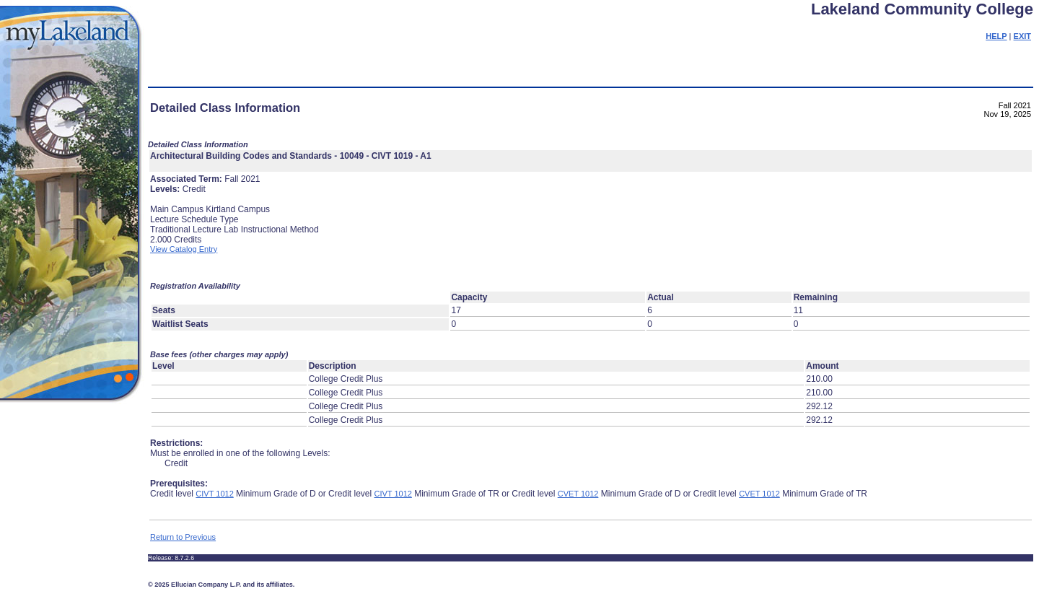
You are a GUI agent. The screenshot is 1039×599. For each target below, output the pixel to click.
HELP (996, 36)
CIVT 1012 (214, 493)
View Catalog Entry (183, 249)
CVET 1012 (578, 493)
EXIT (1022, 36)
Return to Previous (183, 537)
